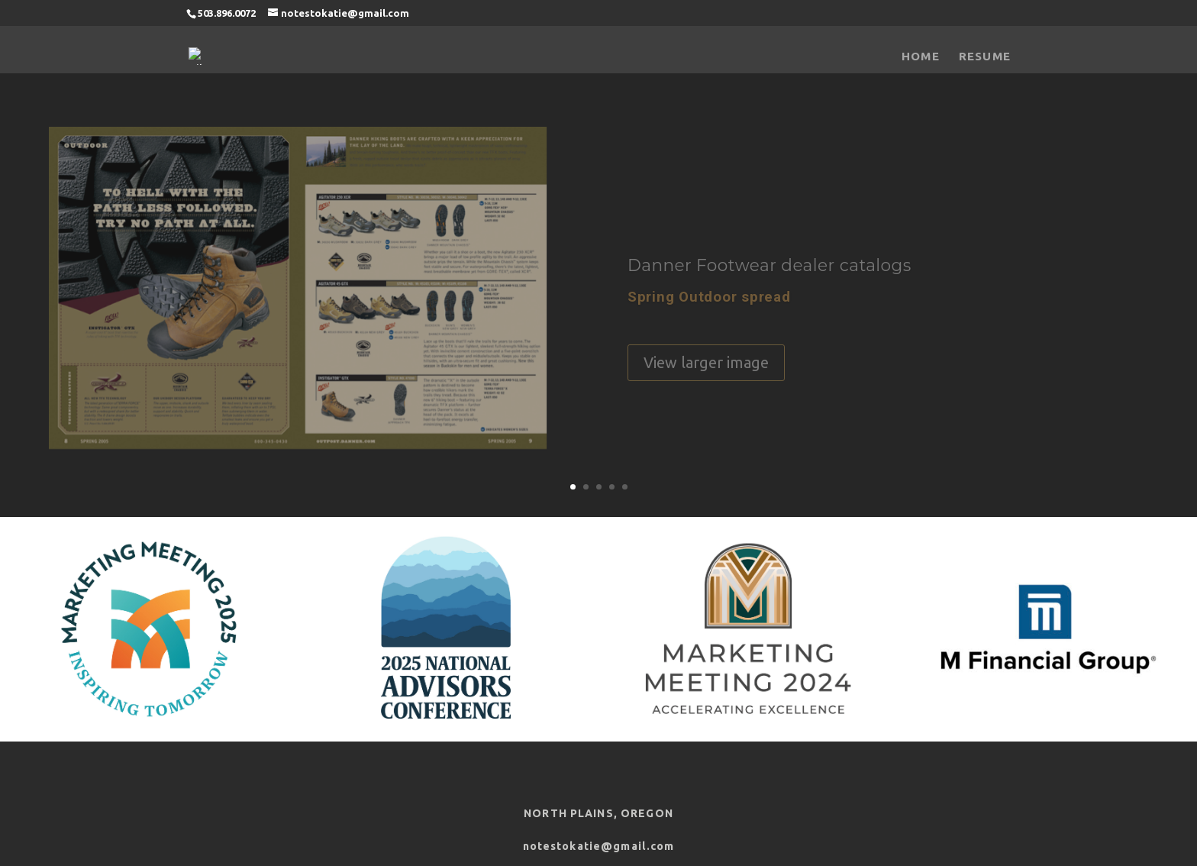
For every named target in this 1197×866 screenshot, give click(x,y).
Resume (985, 56)
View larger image (706, 368)
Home (921, 56)
